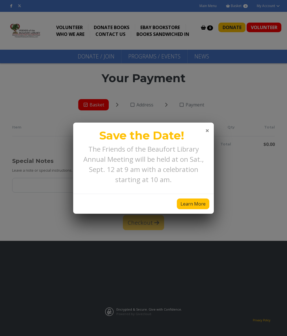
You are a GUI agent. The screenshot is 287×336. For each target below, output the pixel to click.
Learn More (193, 204)
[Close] (207, 130)
